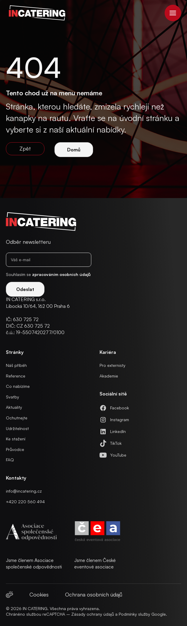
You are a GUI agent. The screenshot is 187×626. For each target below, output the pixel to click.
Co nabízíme (18, 386)
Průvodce (15, 449)
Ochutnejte (16, 417)
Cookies (39, 594)
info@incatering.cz (24, 490)
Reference (15, 375)
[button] (173, 13)
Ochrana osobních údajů (93, 594)
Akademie (109, 375)
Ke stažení (15, 438)
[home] (35, 12)
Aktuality (14, 407)
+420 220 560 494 (25, 501)
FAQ (10, 459)
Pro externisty (112, 365)
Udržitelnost (17, 428)
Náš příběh (16, 365)
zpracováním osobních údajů (61, 274)
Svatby (12, 396)
